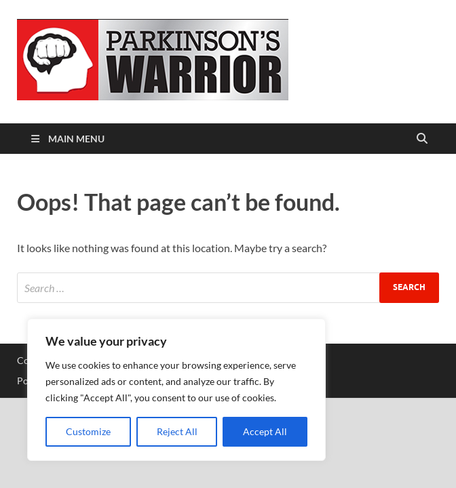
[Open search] (422, 139)
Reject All (177, 431)
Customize (88, 431)
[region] (176, 390)
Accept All (265, 431)
